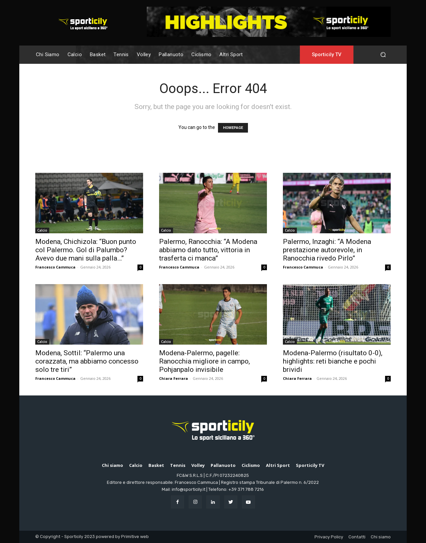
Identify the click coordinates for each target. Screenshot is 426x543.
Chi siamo (381, 536)
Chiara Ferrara (173, 378)
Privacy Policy (329, 536)
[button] (383, 54)
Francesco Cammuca (55, 267)
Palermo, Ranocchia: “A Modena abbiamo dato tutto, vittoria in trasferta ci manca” (208, 250)
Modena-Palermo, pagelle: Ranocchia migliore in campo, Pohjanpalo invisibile (204, 361)
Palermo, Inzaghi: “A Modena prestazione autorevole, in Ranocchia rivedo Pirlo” (327, 250)
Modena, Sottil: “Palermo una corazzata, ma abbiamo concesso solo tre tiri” (86, 361)
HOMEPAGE (233, 128)
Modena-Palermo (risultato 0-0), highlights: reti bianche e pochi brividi (332, 361)
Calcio (42, 230)
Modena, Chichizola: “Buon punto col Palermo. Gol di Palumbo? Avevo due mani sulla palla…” (85, 250)
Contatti (356, 536)
